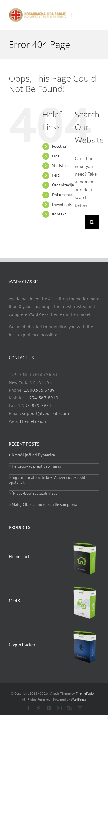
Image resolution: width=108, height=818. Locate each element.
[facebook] (28, 708)
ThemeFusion (32, 421)
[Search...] (80, 222)
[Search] (92, 222)
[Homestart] (84, 543)
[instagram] (59, 708)
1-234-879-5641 (35, 405)
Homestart (19, 556)
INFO (56, 175)
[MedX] (84, 587)
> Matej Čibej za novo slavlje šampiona (43, 504)
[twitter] (38, 708)
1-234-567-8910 (41, 398)
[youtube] (49, 708)
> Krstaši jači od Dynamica (32, 454)
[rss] (69, 708)
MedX (14, 600)
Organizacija (63, 184)
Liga (56, 156)
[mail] (80, 708)
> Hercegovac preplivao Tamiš (35, 466)
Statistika (60, 165)
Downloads (62, 204)
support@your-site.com (45, 413)
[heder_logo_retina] (37, 10)
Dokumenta (62, 194)
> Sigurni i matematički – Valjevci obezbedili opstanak (47, 480)
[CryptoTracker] (84, 631)
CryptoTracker (22, 645)
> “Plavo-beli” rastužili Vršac (33, 493)
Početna (59, 146)
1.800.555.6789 (39, 390)
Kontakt (59, 214)
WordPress (78, 699)
